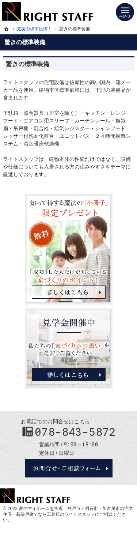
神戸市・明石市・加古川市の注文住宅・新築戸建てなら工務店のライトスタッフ (68, 511)
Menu (125, 12)
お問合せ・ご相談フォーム (69, 468)
